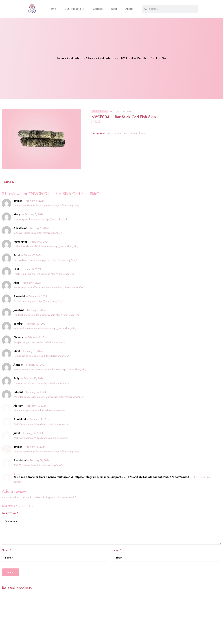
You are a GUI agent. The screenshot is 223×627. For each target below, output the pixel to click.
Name (7, 550)
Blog (114, 8)
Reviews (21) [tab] (9, 182)
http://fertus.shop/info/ (67, 205)
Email (117, 550)
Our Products (74, 9)
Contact (98, 8)
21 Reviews (127, 111)
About (129, 8)
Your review (10, 513)
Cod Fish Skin (107, 58)
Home (52, 8)
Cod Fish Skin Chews (81, 58)
